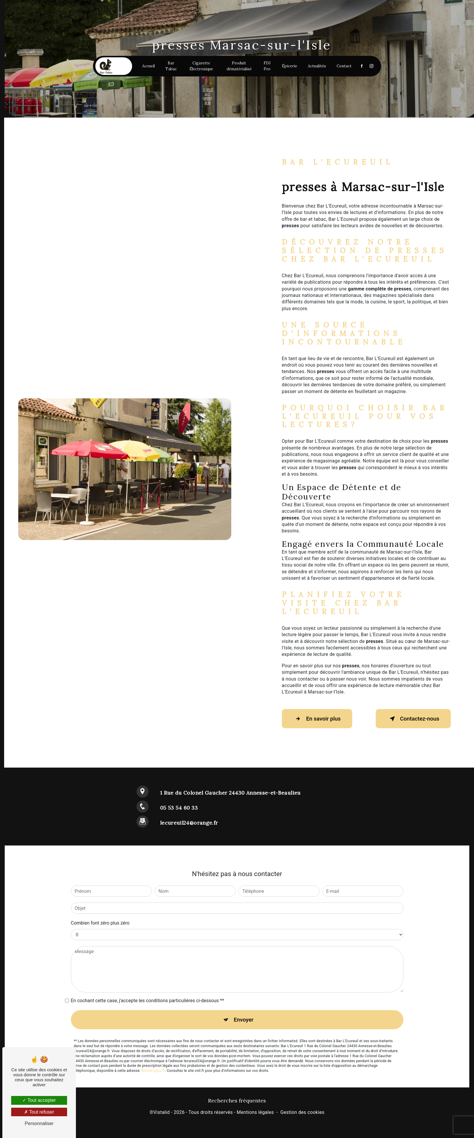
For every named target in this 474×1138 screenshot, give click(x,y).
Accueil (149, 67)
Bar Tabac (172, 67)
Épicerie (287, 67)
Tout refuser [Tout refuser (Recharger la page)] (39, 1111)
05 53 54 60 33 (179, 807)
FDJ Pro (265, 67)
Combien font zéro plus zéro (100, 923)
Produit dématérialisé (238, 67)
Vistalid (161, 1113)
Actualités (315, 67)
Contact (342, 67)
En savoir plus (318, 719)
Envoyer (244, 1019)
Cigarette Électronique (201, 67)
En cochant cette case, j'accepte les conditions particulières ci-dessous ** (147, 1000)
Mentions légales (255, 1113)
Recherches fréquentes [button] (237, 1101)
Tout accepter (39, 1100)
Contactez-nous (412, 719)
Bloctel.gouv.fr (153, 1071)
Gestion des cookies (302, 1113)
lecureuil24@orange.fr (189, 822)
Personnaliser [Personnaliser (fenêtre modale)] (39, 1123)
